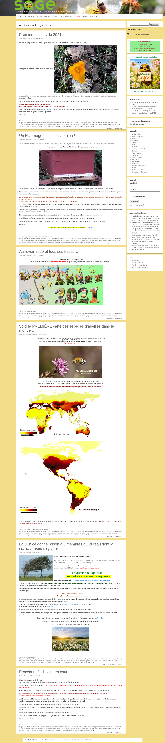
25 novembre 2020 (29, 334)
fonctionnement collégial (70, 604)
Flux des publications (138, 263)
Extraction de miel (137, 151)
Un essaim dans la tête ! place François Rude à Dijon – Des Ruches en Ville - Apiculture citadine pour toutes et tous (144, 237)
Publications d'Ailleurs (139, 170)
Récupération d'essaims (139, 172)
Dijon (50, 124)
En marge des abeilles (41, 529)
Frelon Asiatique (137, 153)
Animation (135, 140)
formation (82, 124)
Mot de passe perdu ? (137, 205)
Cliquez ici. (90, 227)
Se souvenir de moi (137, 197)
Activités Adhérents (34, 121)
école (54, 124)
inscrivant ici (52, 606)
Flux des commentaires (139, 265)
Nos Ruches (45, 237)
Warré (92, 126)
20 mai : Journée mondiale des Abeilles (144, 107)
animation (44, 123)
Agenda (39, 16)
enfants (63, 124)
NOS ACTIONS (30, 16)
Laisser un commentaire (115, 128)
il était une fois (39, 38)
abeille (28, 238)
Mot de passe (134, 190)
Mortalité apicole (137, 157)
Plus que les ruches (138, 166)
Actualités (43, 121)
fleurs (77, 124)
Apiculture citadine (78, 123)
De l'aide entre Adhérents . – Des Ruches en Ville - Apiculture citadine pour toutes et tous (145, 248)
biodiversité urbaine (24, 124)
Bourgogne (34, 124)
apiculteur (56, 123)
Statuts (91, 16)
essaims (73, 124)
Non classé (32, 311)
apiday (85, 123)
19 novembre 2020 (29, 552)
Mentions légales (77, 740)
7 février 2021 (28, 38)
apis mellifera (96, 123)
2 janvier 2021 (28, 255)
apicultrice (63, 123)
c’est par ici (33, 719)
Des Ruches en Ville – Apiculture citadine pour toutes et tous (50, 740)
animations (50, 123)
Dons (133, 144)
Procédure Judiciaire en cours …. (47, 672)
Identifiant (133, 183)
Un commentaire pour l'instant (113, 664)
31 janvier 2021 (28, 139)
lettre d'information (145, 46)
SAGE (39, 552)
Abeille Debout (136, 134)
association (104, 123)
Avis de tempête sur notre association (91, 566)
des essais (38, 237)
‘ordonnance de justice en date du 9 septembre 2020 (91, 580)
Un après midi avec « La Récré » (142, 109)
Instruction (135, 155)
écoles (58, 124)
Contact (84, 16)
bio (109, 123)
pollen (100, 124)
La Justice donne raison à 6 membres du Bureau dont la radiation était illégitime (66, 546)
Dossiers (134, 147)
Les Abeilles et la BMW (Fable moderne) (145, 111)
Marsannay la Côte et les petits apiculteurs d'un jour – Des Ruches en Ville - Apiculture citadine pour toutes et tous (146, 224)
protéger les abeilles (37, 126)
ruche (45, 126)
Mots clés (88, 740)
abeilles (29, 123)
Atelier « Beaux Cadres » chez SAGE (144, 113)
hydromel (88, 124)
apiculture (69, 123)
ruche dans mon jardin (54, 126)
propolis (29, 126)
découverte (45, 124)
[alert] (145, 34)
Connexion (135, 261)
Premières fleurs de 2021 (40, 34)
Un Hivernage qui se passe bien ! (47, 136)
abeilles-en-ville (36, 123)
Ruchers (54, 16)
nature (96, 124)
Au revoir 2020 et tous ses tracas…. (49, 251)
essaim (68, 124)
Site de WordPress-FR (139, 267)
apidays (90, 123)
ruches (63, 126)
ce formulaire (99, 618)
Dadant (40, 124)
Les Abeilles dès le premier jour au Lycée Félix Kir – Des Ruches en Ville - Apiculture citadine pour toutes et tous (146, 218)
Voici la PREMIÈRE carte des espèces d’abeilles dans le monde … (66, 328)
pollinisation (111, 124)
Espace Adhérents (66, 16)
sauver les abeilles (85, 126)
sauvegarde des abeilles (72, 126)
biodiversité (114, 123)
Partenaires (135, 163)
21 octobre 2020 (28, 676)
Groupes (47, 16)
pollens (105, 124)
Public (51, 237)
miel (93, 124)
